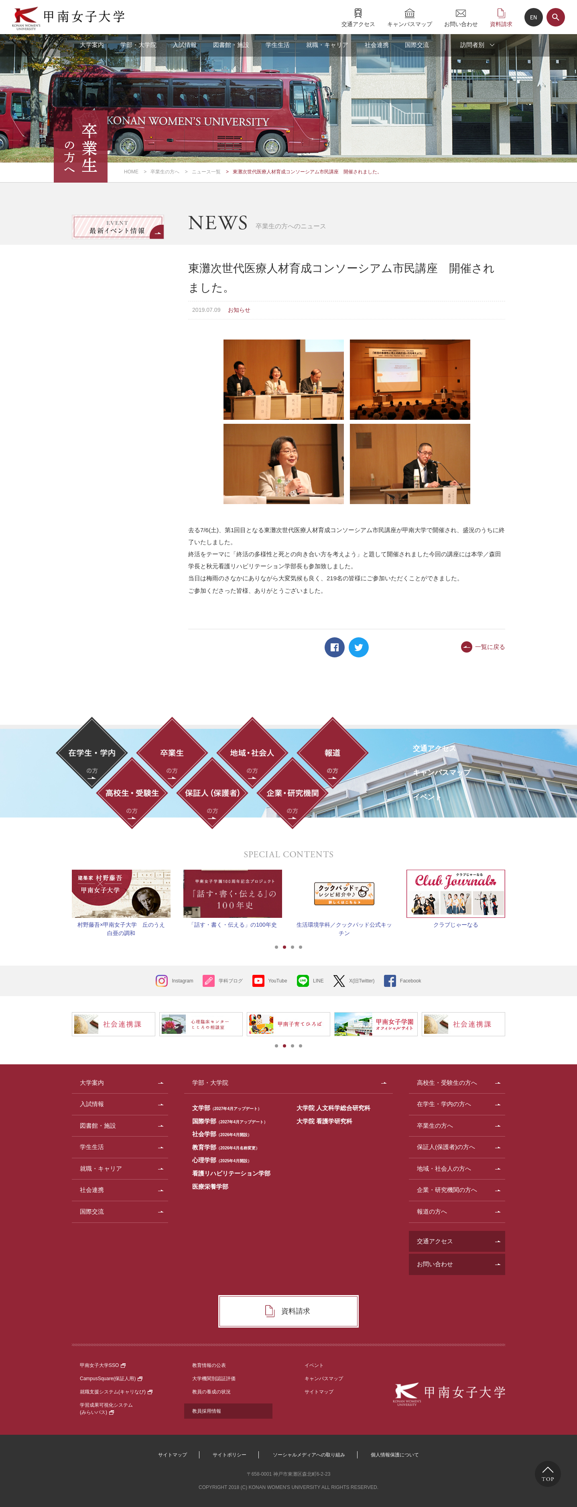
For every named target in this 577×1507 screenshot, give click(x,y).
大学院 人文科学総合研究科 (333, 1107)
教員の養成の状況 (211, 1392)
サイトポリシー (229, 1455)
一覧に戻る (490, 646)
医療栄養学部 (210, 1186)
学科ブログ (231, 981)
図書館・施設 (231, 44)
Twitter (359, 647)
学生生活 (278, 44)
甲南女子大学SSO (103, 1365)
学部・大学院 (138, 44)
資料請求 (501, 24)
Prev (62, 894)
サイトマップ (319, 1392)
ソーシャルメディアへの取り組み (309, 1455)
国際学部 (230, 1121)
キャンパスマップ (409, 24)
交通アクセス (358, 24)
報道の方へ (432, 1211)
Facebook (335, 647)
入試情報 (185, 44)
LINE (318, 981)
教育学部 (226, 1147)
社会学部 (222, 1134)
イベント (314, 1365)
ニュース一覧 (206, 172)
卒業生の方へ (164, 172)
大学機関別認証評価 (214, 1378)
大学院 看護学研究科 (324, 1121)
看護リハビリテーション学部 (231, 1173)
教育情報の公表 (209, 1365)
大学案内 (92, 44)
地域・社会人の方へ (444, 1168)
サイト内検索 (556, 17)
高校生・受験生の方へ (447, 1082)
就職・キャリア (327, 44)
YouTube (277, 981)
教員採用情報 (206, 1411)
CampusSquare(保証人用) (111, 1378)
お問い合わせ (461, 24)
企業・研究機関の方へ (447, 1189)
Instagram (182, 981)
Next (515, 894)
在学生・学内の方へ (444, 1103)
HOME (131, 172)
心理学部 (222, 1160)
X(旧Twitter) (361, 981)
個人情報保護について (395, 1455)
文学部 (227, 1107)
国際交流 (417, 44)
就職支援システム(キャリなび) (116, 1392)
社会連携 (377, 44)
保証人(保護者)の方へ (446, 1146)
